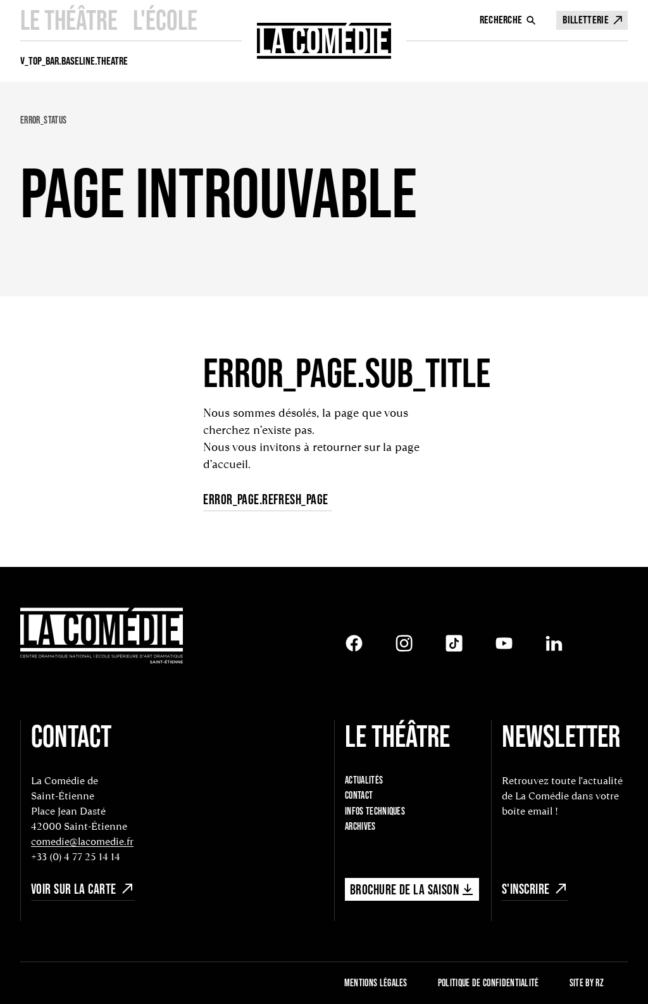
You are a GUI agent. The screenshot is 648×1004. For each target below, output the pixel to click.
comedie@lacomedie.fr (82, 841)
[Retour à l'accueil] (101, 636)
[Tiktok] (454, 643)
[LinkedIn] (554, 643)
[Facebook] (354, 643)
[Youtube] (504, 643)
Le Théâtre (69, 19)
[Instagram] (404, 643)
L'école (165, 19)
